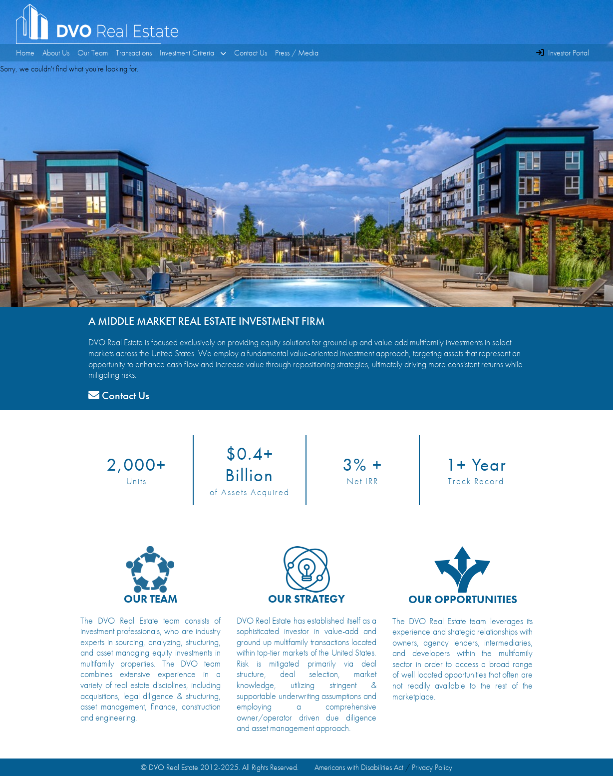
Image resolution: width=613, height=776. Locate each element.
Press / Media (296, 52)
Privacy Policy (432, 767)
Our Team (92, 52)
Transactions (134, 52)
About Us (55, 52)
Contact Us (250, 52)
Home (25, 52)
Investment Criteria (193, 52)
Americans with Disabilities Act (358, 767)
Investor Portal (568, 52)
